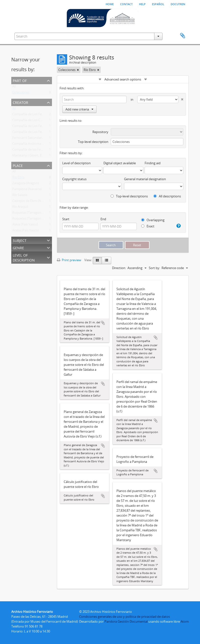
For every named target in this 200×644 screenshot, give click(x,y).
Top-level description (93, 141)
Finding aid (153, 163)
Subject (19, 240)
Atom (185, 621)
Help (142, 3)
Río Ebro (18, 178)
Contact (126, 3)
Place (18, 165)
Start (65, 219)
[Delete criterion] (180, 98)
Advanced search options (123, 79)
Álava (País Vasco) (25, 225)
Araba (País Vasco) (25, 231)
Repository (100, 132)
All (14, 87)
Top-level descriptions (129, 196)
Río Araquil (20, 208)
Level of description (24, 257)
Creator (20, 102)
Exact (147, 226)
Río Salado (19, 196)
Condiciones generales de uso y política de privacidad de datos (124, 616)
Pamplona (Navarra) (27, 190)
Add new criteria (79, 109)
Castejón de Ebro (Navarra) (31, 202)
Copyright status (74, 179)
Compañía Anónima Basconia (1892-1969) (42, 144)
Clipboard (182, 36)
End (103, 219)
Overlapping (152, 220)
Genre (18, 247)
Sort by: (154, 268)
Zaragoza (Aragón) (25, 184)
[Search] (94, 99)
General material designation (145, 179)
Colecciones (20, 93)
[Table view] (106, 260)
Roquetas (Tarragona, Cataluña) (35, 213)
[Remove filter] (78, 69)
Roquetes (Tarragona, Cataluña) (35, 219)
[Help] (178, 225)
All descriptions (167, 196)
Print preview (69, 260)
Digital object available (119, 163)
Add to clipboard (102, 322)
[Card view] (97, 260)
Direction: (119, 268)
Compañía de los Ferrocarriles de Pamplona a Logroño (51, 150)
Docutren (178, 3)
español (158, 3)
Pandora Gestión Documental (126, 621)
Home (110, 3)
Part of (20, 80)
